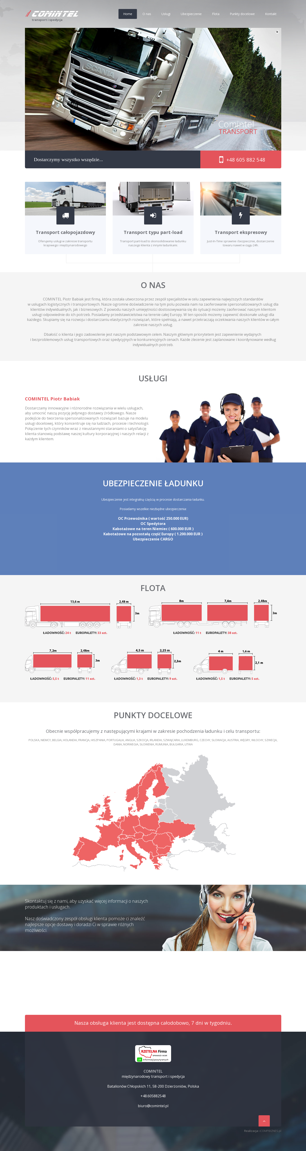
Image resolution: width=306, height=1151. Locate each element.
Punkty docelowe (242, 14)
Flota (215, 14)
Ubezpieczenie (191, 14)
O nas (147, 14)
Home (127, 14)
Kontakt (271, 14)
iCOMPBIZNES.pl (270, 1131)
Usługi (165, 14)
